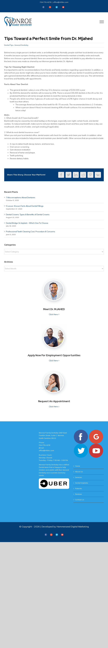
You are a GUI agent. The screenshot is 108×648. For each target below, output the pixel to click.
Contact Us (79, 500)
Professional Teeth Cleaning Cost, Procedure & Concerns (30, 231)
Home (77, 466)
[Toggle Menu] (101, 22)
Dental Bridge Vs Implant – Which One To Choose (27, 223)
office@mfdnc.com (60, 2)
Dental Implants (81, 483)
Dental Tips (9, 45)
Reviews (78, 494)
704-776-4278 (45, 2)
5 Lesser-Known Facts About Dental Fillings (24, 206)
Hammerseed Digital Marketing (73, 526)
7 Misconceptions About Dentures (20, 197)
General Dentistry (21, 45)
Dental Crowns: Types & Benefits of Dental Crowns (28, 214)
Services (78, 477)
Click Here (53, 314)
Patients (78, 488)
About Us (79, 472)
